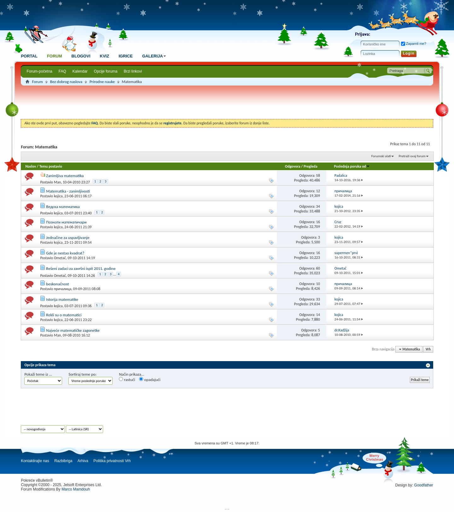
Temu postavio (50, 166)
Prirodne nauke (102, 81)
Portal (29, 56)
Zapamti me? (413, 43)
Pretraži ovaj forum (412, 156)
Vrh (428, 349)
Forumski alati (381, 156)
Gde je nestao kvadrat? (65, 253)
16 (318, 222)
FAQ (62, 71)
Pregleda (310, 166)
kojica (58, 196)
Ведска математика (62, 206)
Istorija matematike (62, 299)
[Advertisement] (227, 103)
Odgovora (292, 166)
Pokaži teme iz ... (38, 374)
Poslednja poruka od (352, 166)
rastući (127, 379)
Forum (54, 56)
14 (318, 315)
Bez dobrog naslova (66, 81)
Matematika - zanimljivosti (68, 191)
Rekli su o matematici (63, 315)
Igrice (126, 56)
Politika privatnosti (108, 461)
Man (57, 182)
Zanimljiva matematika (65, 175)
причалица (62, 289)
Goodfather (423, 485)
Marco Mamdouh (75, 489)
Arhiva (83, 461)
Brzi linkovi (133, 71)
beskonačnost (57, 284)
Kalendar (80, 71)
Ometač (60, 258)
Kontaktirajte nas (35, 461)
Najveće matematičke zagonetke (73, 330)
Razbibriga (63, 461)
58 (318, 175)
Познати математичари (66, 222)
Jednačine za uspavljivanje (67, 237)
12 (318, 191)
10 (318, 284)
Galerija (155, 56)
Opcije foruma (106, 71)
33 (318, 299)
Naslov (30, 166)
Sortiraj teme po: (82, 374)
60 (318, 268)
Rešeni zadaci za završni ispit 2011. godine (80, 268)
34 (318, 206)
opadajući (149, 379)
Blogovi (81, 56)
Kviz (104, 56)
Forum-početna (39, 71)
